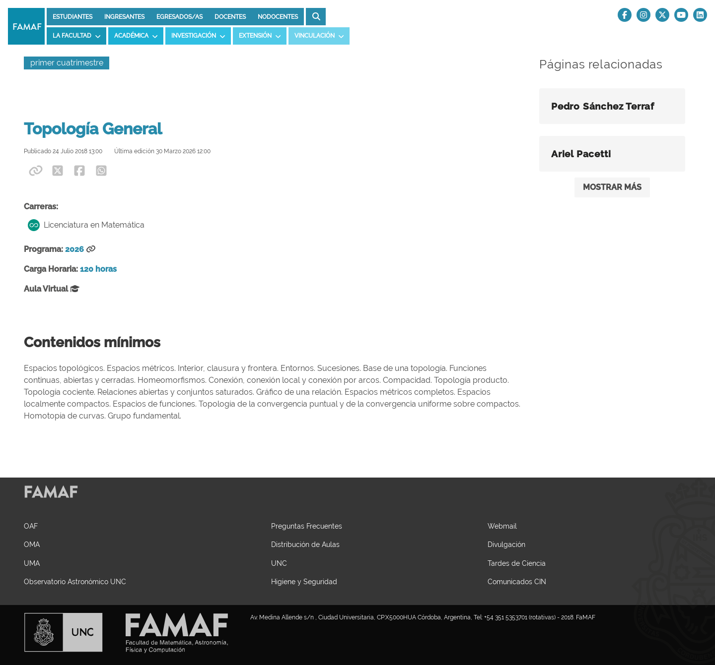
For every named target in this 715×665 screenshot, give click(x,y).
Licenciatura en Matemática (86, 225)
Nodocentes (278, 16)
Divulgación (506, 544)
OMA (32, 544)
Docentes (230, 16)
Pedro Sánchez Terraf (602, 106)
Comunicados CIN (517, 581)
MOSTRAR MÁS (612, 187)
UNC (279, 563)
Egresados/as (179, 16)
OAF (31, 526)
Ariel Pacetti (581, 153)
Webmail (502, 526)
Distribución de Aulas (305, 544)
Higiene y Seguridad (304, 581)
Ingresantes (124, 16)
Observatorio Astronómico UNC (75, 581)
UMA (32, 563)
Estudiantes (72, 16)
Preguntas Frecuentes (306, 526)
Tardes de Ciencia (517, 563)
